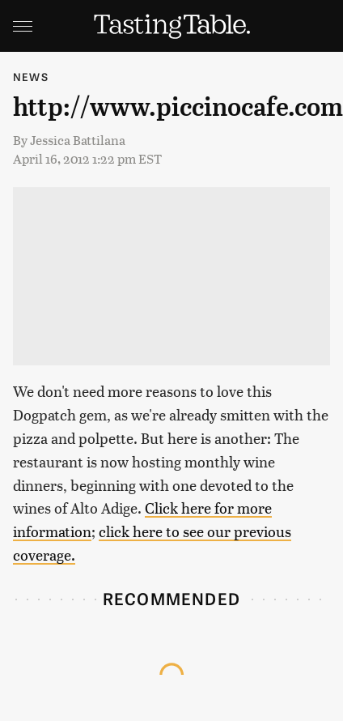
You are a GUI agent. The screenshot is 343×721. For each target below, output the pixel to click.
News (31, 76)
